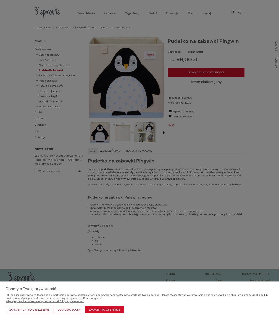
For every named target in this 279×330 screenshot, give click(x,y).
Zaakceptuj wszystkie (104, 309)
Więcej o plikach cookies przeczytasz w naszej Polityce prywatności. (45, 301)
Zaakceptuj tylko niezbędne (29, 309)
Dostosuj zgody (69, 309)
